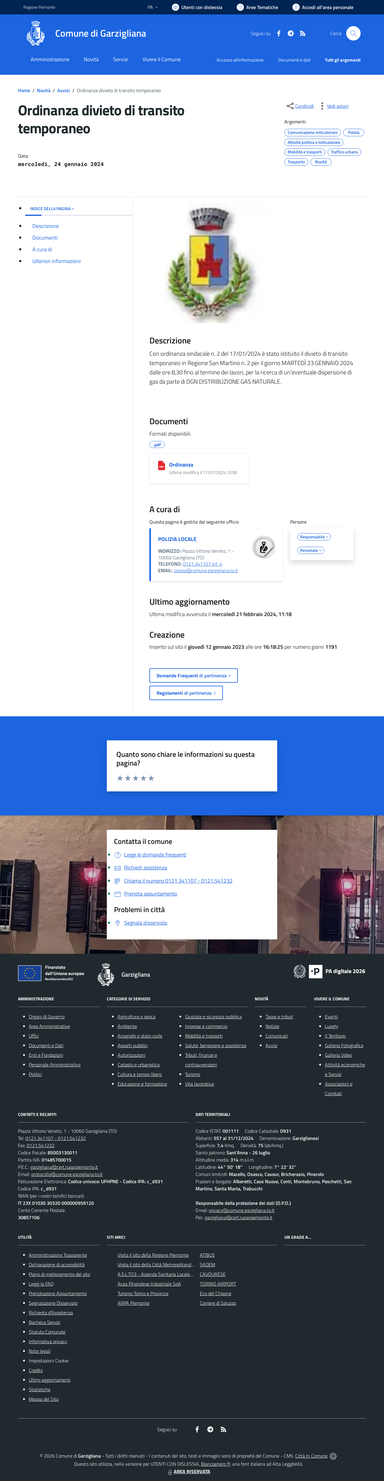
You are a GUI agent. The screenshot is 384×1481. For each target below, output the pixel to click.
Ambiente (127, 1026)
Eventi (331, 1016)
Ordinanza (181, 465)
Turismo (192, 1074)
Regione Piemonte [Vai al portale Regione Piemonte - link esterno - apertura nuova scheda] (39, 7)
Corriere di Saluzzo (218, 1303)
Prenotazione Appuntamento (58, 1293)
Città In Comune (311, 1455)
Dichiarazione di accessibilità (57, 1264)
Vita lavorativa (199, 1083)
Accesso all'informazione (240, 59)
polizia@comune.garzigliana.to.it (206, 570)
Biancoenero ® (215, 1463)
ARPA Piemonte (133, 1303)
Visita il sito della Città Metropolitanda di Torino (164, 1264)
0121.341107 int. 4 (202, 563)
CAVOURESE (213, 1274)
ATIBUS (207, 1255)
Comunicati (277, 1035)
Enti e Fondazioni (46, 1055)
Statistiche (39, 1389)
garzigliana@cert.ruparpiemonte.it (64, 1167)
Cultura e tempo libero (140, 1074)
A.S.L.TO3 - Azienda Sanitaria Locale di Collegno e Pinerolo (176, 1274)
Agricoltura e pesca (136, 1016)
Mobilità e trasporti (204, 1035)
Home (24, 90)
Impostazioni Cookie (48, 1360)
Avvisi (63, 90)
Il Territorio (335, 1035)
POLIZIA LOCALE (177, 539)
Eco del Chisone (215, 1293)
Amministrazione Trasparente (58, 1255)
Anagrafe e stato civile (140, 1035)
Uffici (34, 1035)
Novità (43, 90)
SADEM (207, 1264)
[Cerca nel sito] (353, 33)
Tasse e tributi (279, 1016)
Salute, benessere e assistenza (215, 1045)
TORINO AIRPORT (218, 1283)
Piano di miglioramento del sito (59, 1274)
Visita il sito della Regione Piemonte (153, 1255)
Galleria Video (338, 1055)
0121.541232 (41, 1145)
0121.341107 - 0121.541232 (56, 1138)
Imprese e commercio (206, 1026)
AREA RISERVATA (188, 1471)
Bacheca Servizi (44, 1322)
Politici (35, 1074)
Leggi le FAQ (41, 1283)
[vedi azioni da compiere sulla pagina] (333, 106)
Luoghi (331, 1026)
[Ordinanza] (161, 465)
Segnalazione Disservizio (53, 1303)
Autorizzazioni (131, 1055)
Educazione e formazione (142, 1083)
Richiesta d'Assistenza (51, 1312)
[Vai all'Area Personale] (323, 7)
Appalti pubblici (133, 1045)
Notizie (272, 1026)
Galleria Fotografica (344, 1045)
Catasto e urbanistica (139, 1064)
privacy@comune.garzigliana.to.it (241, 1210)
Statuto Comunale (47, 1331)
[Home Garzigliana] (84, 33)
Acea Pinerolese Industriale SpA (149, 1283)
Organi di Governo (46, 1016)
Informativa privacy (48, 1341)
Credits (36, 1370)
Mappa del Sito (43, 1399)
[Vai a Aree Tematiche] (257, 7)
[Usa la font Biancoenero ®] (197, 7)
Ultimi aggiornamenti (49, 1379)
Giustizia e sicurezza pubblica (213, 1016)
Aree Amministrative (49, 1026)
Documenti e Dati (46, 1045)
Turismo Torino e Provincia (143, 1293)
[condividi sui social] (299, 106)
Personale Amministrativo (54, 1064)
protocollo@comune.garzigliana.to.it (67, 1174)
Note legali (39, 1351)
